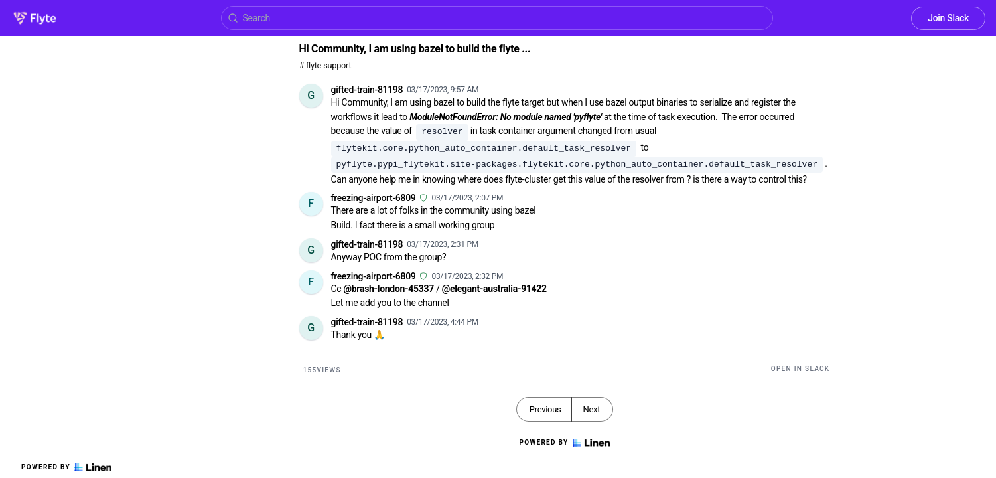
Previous (545, 409)
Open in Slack (800, 368)
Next (591, 409)
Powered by (66, 467)
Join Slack (948, 18)
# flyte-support (325, 65)
